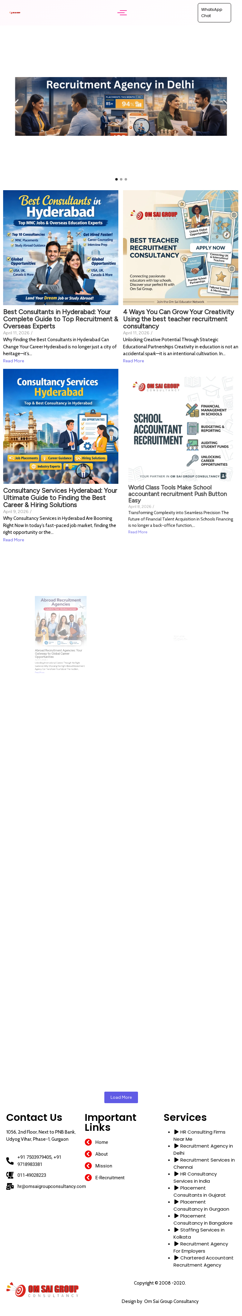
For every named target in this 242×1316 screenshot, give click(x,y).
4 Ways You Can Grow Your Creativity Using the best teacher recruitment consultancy (180, 288)
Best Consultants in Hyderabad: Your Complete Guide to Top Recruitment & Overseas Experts (60, 305)
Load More (121, 1097)
